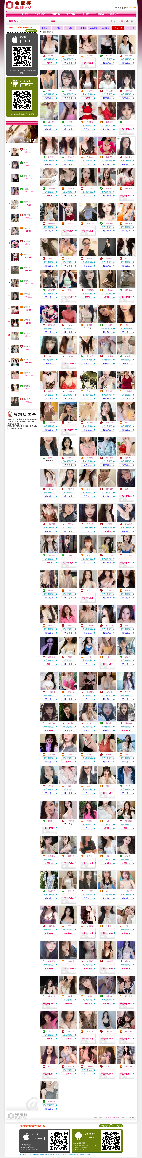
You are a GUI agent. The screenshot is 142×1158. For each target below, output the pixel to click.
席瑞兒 (70, 996)
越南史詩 (27, 360)
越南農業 (109, 157)
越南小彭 (27, 254)
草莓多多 (71, 1066)
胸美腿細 (51, 1102)
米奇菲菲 (51, 786)
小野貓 (70, 356)
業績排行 (45, 28)
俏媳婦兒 (109, 1031)
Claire (70, 555)
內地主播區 (81, 28)
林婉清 (127, 961)
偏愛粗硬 (27, 373)
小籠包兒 (128, 891)
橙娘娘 (26, 149)
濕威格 (50, 259)
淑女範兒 (27, 333)
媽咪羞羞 (90, 626)
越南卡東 (27, 307)
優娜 (88, 555)
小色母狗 (27, 399)
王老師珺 (128, 555)
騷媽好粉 (51, 891)
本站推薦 (93, 28)
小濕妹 (26, 163)
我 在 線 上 (68, 63)
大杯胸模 (128, 391)
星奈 (88, 391)
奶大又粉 (109, 692)
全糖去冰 (71, 489)
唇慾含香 (128, 1066)
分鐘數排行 (57, 28)
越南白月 (51, 996)
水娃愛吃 (51, 423)
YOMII (127, 692)
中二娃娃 (128, 1031)
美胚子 (50, 391)
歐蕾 (50, 626)
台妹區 (69, 28)
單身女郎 (90, 524)
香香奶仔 (90, 223)
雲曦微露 (128, 821)
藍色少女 (51, 856)
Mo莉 (89, 657)
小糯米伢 (51, 692)
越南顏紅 (27, 281)
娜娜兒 (50, 590)
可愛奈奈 (51, 555)
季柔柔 (50, 1031)
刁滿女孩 (109, 996)
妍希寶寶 (51, 961)
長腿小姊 (109, 423)
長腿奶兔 (90, 692)
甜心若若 (51, 657)
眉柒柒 (127, 856)
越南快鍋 (51, 290)
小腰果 (127, 356)
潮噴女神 (71, 391)
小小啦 (127, 122)
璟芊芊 (89, 786)
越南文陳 (27, 346)
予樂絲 (108, 926)
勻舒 (127, 325)
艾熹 (127, 926)
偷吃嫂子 (90, 961)
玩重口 (50, 91)
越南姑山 (109, 626)
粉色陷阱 (109, 524)
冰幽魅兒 (90, 926)
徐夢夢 (89, 590)
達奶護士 (27, 268)
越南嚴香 (109, 122)
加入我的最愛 (129, 21)
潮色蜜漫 (71, 961)
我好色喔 (109, 458)
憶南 (50, 458)
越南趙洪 (128, 223)
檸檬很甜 (109, 961)
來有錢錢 (71, 157)
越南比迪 (128, 458)
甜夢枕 (127, 657)
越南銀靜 (71, 259)
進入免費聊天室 (107, 328)
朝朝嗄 (108, 723)
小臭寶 (89, 996)
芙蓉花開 (27, 294)
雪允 (69, 786)
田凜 (69, 590)
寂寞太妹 (51, 723)
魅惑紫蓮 (27, 320)
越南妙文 (90, 122)
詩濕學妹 (27, 202)
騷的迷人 (51, 56)
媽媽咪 (108, 755)
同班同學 (128, 996)
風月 (127, 489)
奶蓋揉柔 (90, 755)
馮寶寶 (70, 657)
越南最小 (71, 188)
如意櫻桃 (51, 755)
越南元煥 (71, 692)
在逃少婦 (27, 228)
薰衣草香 (90, 356)
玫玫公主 (90, 1031)
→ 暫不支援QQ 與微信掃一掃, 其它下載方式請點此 (73, 1154)
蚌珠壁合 (109, 91)
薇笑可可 (90, 856)
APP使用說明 (105, 1126)
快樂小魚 (128, 157)
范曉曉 (70, 524)
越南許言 (71, 891)
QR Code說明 (31, 31)
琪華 (107, 821)
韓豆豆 (89, 821)
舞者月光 (128, 91)
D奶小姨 (90, 1066)
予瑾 (107, 1066)
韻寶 (127, 755)
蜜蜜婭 (50, 1066)
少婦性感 (109, 356)
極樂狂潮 (51, 524)
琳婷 (69, 423)
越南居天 (90, 56)
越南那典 (27, 241)
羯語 (107, 786)
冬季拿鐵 (90, 157)
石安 (88, 489)
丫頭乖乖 (71, 821)
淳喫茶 (108, 657)
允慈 (107, 891)
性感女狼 (27, 386)
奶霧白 (127, 626)
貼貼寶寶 (90, 423)
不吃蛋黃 (109, 290)
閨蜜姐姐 (90, 290)
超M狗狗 (71, 755)
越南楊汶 (27, 176)
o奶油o (108, 590)
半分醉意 (71, 325)
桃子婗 (50, 489)
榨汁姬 (89, 188)
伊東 (69, 926)
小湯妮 (127, 786)
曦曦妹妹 (71, 1031)
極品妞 (127, 590)
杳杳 (50, 356)
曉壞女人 (128, 259)
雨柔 (50, 821)
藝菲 (127, 423)
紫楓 (69, 458)
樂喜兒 (70, 626)
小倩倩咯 (109, 259)
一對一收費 (130, 28)
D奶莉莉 (71, 723)
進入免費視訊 (49, 59)
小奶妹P (109, 325)
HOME (115, 21)
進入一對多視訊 (88, 360)
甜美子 (50, 157)
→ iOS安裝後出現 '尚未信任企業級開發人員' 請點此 (36, 1154)
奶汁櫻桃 (27, 215)
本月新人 (105, 28)
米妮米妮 (128, 524)
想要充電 (109, 391)
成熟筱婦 (128, 723)
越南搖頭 (90, 325)
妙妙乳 (89, 723)
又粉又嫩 (109, 555)
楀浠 (107, 856)
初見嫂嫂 (109, 489)
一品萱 (26, 189)
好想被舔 (51, 926)
